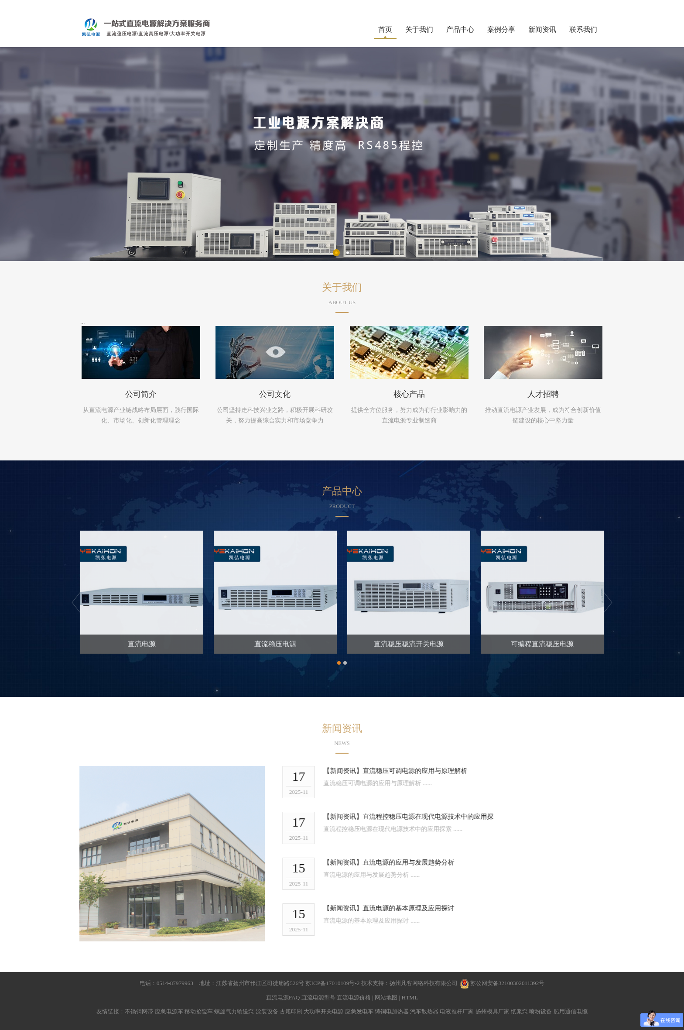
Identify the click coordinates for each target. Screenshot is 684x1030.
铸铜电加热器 (392, 1011)
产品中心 (460, 29)
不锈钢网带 (139, 1011)
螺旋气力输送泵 (234, 1011)
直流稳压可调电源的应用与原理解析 (421, 770)
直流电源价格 (354, 997)
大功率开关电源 (323, 1011)
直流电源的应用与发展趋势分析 (415, 862)
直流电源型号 (318, 997)
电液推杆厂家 (457, 1011)
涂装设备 (267, 1011)
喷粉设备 (540, 1011)
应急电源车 (169, 1011)
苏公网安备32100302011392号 (507, 983)
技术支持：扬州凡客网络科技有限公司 (409, 983)
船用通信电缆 (571, 1011)
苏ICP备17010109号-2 (333, 983)
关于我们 (419, 29)
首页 (385, 29)
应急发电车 (359, 1011)
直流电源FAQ (283, 997)
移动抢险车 (199, 1011)
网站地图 (386, 997)
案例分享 (501, 29)
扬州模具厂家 (492, 1011)
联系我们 (583, 29)
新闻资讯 (542, 29)
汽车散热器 (424, 1011)
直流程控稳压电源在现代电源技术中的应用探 (434, 816)
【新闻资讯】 (349, 770)
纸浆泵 (519, 1011)
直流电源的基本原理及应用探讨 (415, 908)
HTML (410, 997)
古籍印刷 (291, 1011)
